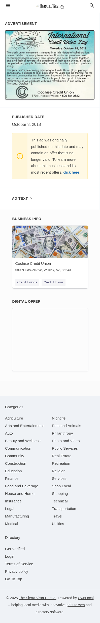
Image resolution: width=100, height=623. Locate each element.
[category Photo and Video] (66, 441)
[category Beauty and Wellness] (23, 441)
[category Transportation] (64, 508)
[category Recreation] (61, 463)
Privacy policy (16, 571)
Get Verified (15, 549)
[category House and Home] (20, 493)
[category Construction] (15, 463)
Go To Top (13, 579)
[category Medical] (11, 524)
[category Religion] (58, 471)
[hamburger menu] (8, 6)
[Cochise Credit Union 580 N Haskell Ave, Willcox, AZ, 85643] (50, 250)
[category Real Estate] (62, 456)
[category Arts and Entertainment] (24, 426)
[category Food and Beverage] (21, 486)
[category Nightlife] (58, 418)
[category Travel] (57, 516)
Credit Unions (27, 282)
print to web (75, 605)
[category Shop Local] (61, 486)
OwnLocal (85, 598)
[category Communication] (18, 448)
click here (71, 172)
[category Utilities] (58, 524)
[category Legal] (9, 508)
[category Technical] (60, 501)
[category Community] (14, 456)
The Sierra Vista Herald (37, 598)
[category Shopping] (60, 493)
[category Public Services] (65, 448)
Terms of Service (19, 564)
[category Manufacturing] (17, 516)
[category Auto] (9, 433)
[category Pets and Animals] (66, 426)
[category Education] (13, 471)
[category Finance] (11, 478)
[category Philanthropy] (62, 433)
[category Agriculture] (14, 418)
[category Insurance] (13, 501)
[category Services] (59, 478)
